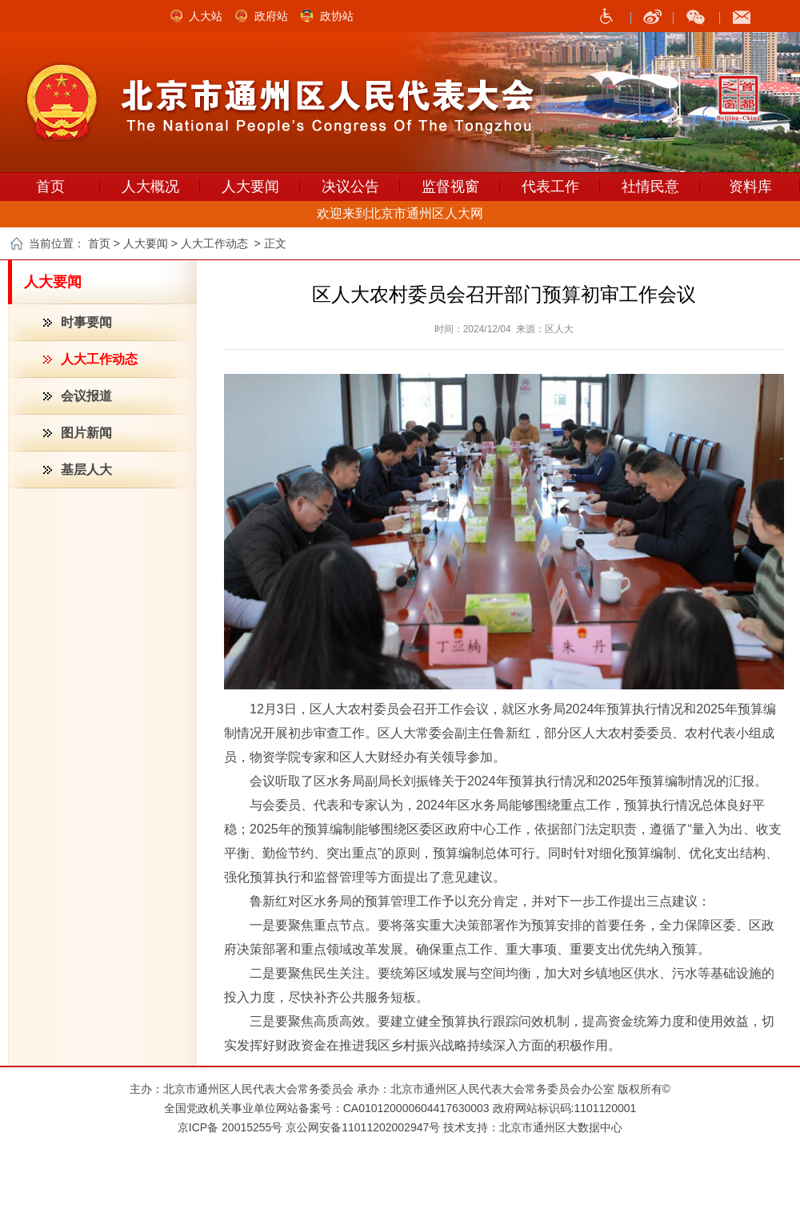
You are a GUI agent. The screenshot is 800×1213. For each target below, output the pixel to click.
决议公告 (350, 187)
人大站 (205, 16)
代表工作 (550, 187)
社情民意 (650, 187)
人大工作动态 (99, 359)
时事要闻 (86, 322)
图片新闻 (86, 433)
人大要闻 (250, 187)
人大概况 (150, 187)
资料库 (750, 187)
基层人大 (86, 469)
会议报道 (86, 396)
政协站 (337, 16)
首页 (50, 187)
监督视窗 (450, 187)
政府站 (271, 16)
